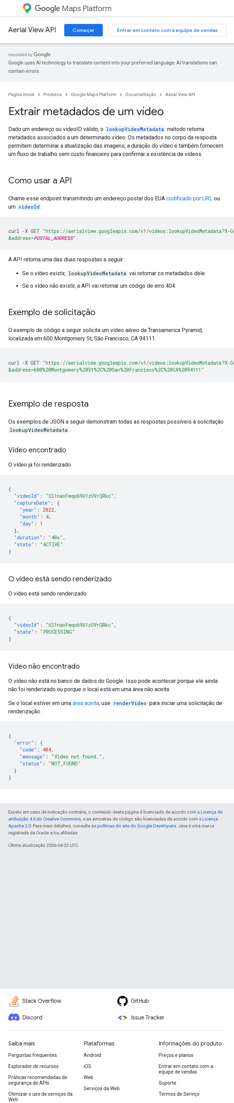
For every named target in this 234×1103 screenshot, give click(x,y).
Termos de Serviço (179, 1094)
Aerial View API (32, 30)
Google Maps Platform (93, 94)
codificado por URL (189, 198)
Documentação (140, 94)
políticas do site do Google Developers (136, 825)
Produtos (52, 94)
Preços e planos (176, 1055)
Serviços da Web (102, 1088)
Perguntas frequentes (32, 1055)
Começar (83, 30)
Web (88, 1077)
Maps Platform (73, 8)
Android (92, 1055)
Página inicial (21, 94)
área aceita (86, 703)
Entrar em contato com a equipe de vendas (167, 30)
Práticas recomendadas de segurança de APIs (37, 1080)
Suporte (167, 1083)
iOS (87, 1066)
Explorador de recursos (33, 1066)
